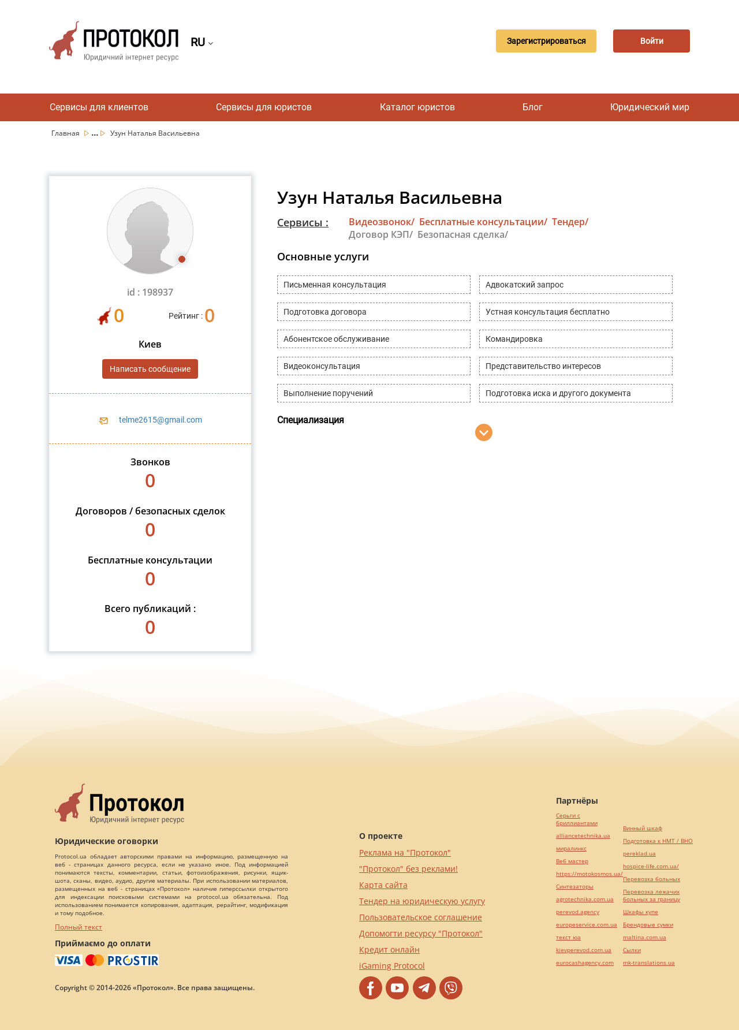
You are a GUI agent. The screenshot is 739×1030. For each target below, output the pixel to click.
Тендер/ (570, 221)
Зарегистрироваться (540, 41)
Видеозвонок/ (382, 221)
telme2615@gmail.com (160, 419)
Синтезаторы (575, 886)
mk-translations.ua (649, 962)
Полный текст (78, 927)
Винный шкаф (642, 828)
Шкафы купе (640, 912)
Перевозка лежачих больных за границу (651, 895)
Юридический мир (649, 107)
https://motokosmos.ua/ (589, 874)
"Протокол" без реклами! (408, 868)
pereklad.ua (639, 853)
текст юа (568, 937)
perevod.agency (577, 912)
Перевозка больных (651, 879)
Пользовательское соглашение (420, 917)
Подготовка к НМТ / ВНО (658, 841)
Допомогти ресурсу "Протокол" (421, 933)
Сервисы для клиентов (99, 107)
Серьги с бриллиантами (577, 819)
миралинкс (571, 848)
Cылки (632, 950)
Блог (532, 107)
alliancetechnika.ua (583, 835)
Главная (66, 133)
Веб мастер (572, 861)
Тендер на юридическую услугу (422, 900)
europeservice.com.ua (586, 924)
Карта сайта (383, 884)
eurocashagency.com (585, 962)
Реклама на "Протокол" (405, 852)
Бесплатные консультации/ (483, 221)
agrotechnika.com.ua (585, 899)
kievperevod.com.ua (583, 950)
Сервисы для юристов (264, 107)
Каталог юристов (417, 107)
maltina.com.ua (644, 937)
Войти (649, 41)
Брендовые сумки (648, 924)
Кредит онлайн (389, 949)
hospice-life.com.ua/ (651, 866)
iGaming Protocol (392, 965)
